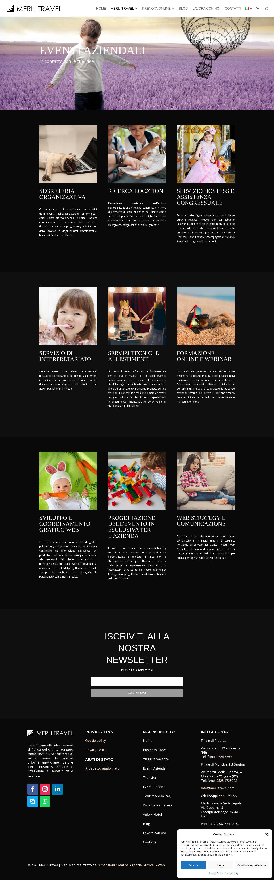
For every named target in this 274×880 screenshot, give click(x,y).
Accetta (193, 865)
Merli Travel (122, 8)
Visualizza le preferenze (252, 865)
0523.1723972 (226, 780)
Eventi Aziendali (155, 768)
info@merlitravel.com (218, 788)
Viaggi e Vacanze (156, 759)
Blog (183, 8)
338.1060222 (228, 795)
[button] (267, 834)
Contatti (233, 8)
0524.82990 (224, 756)
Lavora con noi (206, 8)
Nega (220, 865)
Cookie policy (95, 740)
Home (101, 8)
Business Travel (155, 750)
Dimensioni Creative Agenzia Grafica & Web (131, 865)
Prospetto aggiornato (102, 768)
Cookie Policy (216, 873)
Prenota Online (156, 8)
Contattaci (52, 73)
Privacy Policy (231, 873)
